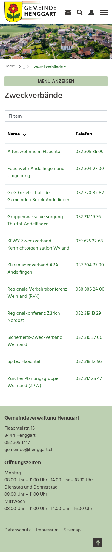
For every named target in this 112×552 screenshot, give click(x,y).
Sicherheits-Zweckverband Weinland (34, 341)
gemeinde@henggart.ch (29, 450)
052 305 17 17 (17, 443)
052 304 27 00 (90, 169)
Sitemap (72, 530)
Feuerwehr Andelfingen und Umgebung (36, 172)
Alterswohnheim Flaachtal (34, 152)
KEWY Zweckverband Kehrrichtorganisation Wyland (38, 244)
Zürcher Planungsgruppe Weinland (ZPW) (32, 382)
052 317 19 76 (88, 217)
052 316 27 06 (89, 338)
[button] (50, 67)
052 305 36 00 (90, 152)
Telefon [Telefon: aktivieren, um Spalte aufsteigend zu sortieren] (84, 134)
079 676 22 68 (89, 241)
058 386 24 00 (90, 289)
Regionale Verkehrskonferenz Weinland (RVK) (37, 293)
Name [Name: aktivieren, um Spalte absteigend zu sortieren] (13, 134)
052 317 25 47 (89, 379)
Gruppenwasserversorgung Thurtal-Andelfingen (35, 220)
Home (9, 66)
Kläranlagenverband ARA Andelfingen (32, 268)
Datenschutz (17, 530)
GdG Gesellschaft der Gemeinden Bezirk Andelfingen (38, 196)
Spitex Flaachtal (23, 362)
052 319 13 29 (88, 313)
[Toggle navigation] (103, 15)
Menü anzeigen (56, 81)
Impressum (47, 530)
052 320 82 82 (90, 193)
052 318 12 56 (89, 362)
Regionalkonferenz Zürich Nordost (33, 317)
